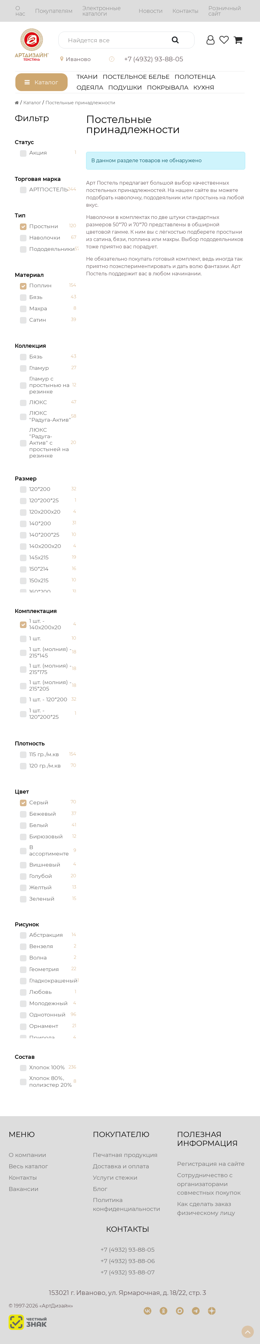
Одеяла (90, 87)
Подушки (125, 87)
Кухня (203, 87)
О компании (27, 1154)
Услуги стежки (115, 1177)
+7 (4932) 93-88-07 (127, 1272)
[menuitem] (20, 11)
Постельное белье (136, 76)
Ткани (87, 76)
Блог (100, 1189)
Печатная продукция (125, 1154)
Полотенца (195, 76)
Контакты (23, 1177)
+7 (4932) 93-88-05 (127, 1249)
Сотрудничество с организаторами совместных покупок (209, 1184)
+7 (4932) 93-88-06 (127, 1261)
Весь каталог (28, 1166)
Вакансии (23, 1189)
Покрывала (167, 87)
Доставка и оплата (121, 1166)
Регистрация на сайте (211, 1163)
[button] (79, 59)
